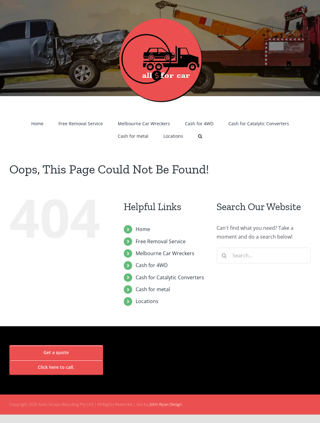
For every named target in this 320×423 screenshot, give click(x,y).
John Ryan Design (166, 404)
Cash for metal (153, 289)
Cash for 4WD (152, 265)
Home (143, 229)
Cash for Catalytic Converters (170, 277)
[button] (200, 136)
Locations (147, 301)
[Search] (224, 255)
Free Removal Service (161, 241)
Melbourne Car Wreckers (165, 253)
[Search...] (264, 255)
